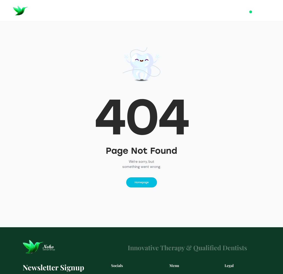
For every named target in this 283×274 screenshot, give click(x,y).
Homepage (141, 182)
